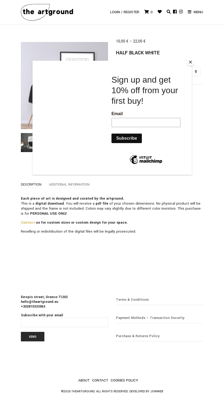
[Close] (190, 62)
